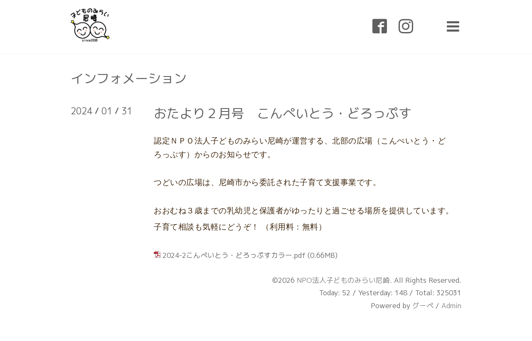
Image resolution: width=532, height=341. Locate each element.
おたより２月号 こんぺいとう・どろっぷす (282, 113)
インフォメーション (129, 78)
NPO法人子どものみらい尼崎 (343, 280)
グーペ (422, 305)
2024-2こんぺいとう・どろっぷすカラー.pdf (234, 255)
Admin (451, 305)
